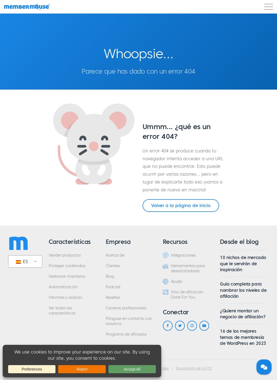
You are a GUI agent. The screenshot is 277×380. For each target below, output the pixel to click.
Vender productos (65, 255)
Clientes (113, 266)
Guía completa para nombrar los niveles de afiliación (243, 290)
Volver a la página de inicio (180, 205)
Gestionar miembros (67, 276)
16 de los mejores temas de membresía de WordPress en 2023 (243, 337)
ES (22, 261)
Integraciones (179, 255)
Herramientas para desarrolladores (184, 268)
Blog (110, 276)
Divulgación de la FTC (194, 368)
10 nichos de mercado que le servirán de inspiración (243, 263)
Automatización (63, 287)
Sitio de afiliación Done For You (183, 294)
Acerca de (115, 255)
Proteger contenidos (67, 266)
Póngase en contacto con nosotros (129, 321)
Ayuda (172, 281)
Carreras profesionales (126, 308)
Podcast (113, 287)
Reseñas (113, 297)
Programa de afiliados (126, 334)
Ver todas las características (62, 311)
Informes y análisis (65, 297)
